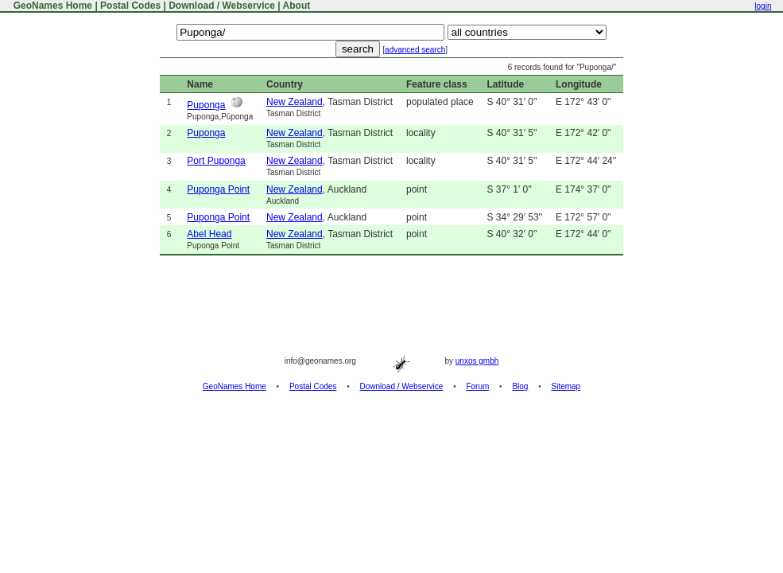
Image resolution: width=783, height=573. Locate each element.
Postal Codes (130, 5)
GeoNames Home (51, 5)
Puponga (206, 105)
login (762, 6)
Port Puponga (216, 160)
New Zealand (294, 101)
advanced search (415, 49)
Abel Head (209, 234)
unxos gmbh (476, 361)
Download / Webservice (222, 5)
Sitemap (566, 386)
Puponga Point (218, 189)
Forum (477, 386)
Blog (520, 386)
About (297, 5)
